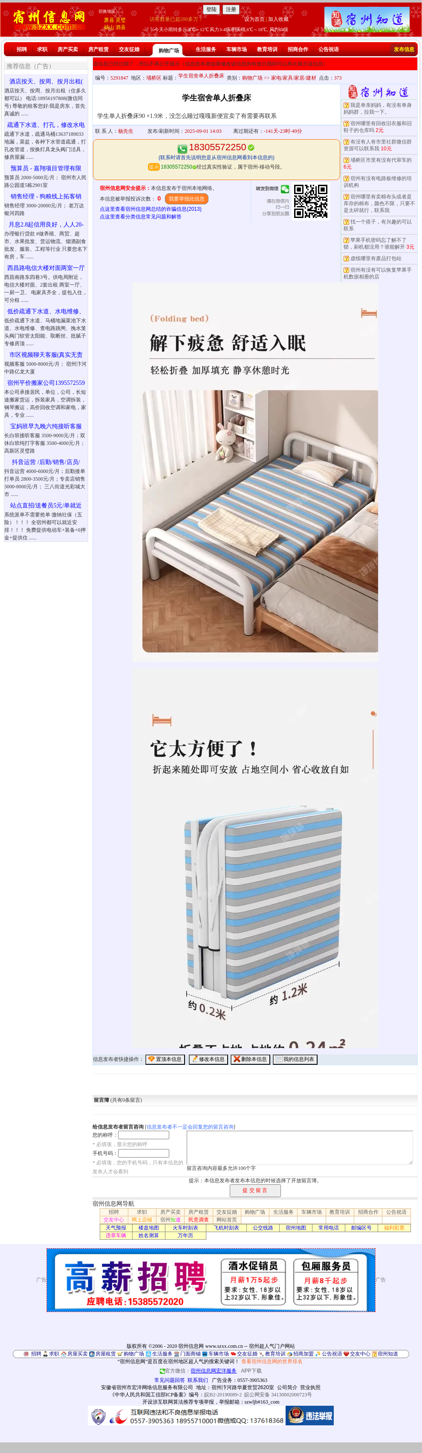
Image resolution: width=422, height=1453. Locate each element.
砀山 (109, 27)
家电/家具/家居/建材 (293, 78)
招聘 (22, 49)
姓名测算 (149, 1235)
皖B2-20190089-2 (223, 1395)
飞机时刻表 (226, 1228)
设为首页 (254, 19)
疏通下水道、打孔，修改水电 (46, 125)
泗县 (121, 27)
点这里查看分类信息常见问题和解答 (141, 217)
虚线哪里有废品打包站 (376, 258)
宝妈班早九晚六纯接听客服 (46, 426)
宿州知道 (388, 1354)
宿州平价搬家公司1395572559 (46, 383)
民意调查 (198, 1220)
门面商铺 (190, 1354)
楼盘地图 (149, 1228)
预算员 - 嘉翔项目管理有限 (46, 168)
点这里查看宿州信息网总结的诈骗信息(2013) (151, 209)
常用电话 (328, 1228)
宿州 (170, 1220)
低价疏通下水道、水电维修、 (46, 311)
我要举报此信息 (187, 199)
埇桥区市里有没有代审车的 (381, 160)
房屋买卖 (77, 1354)
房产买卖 (68, 49)
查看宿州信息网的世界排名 (272, 1361)
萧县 (109, 20)
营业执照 (310, 1387)
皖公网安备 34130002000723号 (278, 1395)
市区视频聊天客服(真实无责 (46, 355)
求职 (42, 49)
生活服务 (206, 49)
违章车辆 (116, 1235)
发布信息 (404, 49)
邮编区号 (361, 1228)
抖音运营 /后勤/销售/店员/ (46, 462)
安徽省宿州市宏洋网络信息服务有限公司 (147, 1387)
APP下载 (251, 1371)
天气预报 (116, 1228)
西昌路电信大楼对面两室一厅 (46, 268)
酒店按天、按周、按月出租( (46, 81)
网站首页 (227, 1220)
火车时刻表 (185, 1228)
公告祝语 (328, 49)
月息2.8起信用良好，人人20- (46, 224)
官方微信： (199, 1371)
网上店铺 (142, 1220)
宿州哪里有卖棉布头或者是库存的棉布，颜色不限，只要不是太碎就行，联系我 (379, 203)
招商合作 (298, 49)
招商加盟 (303, 1354)
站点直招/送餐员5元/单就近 (46, 505)
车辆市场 (236, 49)
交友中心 (114, 1220)
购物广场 (169, 51)
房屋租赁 (105, 1354)
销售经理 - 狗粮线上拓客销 (46, 196)
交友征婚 (129, 49)
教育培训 (267, 49)
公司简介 (287, 1387)
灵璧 (121, 20)
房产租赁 (98, 49)
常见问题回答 (169, 1380)
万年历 (185, 1235)
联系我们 (198, 1380)
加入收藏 (278, 19)
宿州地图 (296, 1228)
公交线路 (263, 1228)
